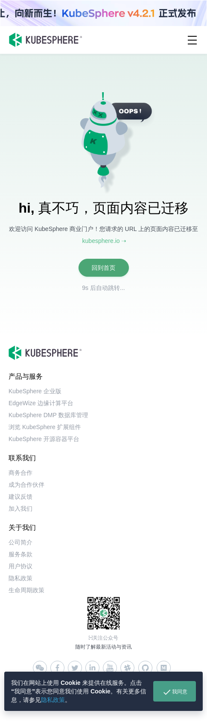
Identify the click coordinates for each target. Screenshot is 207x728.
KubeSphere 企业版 (35, 391)
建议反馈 (20, 496)
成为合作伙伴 (26, 484)
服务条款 (20, 554)
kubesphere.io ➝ (104, 240)
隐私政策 (53, 699)
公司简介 (20, 542)
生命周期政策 (26, 590)
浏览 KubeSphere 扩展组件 (45, 427)
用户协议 (20, 566)
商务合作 (20, 472)
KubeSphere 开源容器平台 (44, 439)
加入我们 (20, 508)
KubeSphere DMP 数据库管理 (48, 415)
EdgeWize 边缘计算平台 (41, 403)
